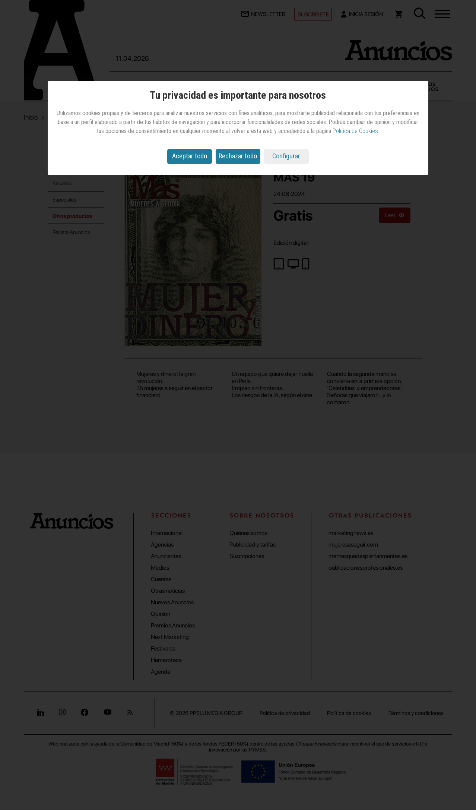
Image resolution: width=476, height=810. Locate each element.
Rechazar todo (238, 156)
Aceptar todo (189, 156)
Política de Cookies (355, 131)
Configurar (286, 156)
